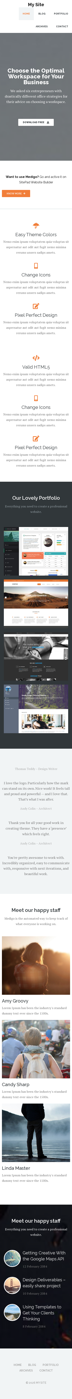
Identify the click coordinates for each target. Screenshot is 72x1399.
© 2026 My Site (36, 1382)
